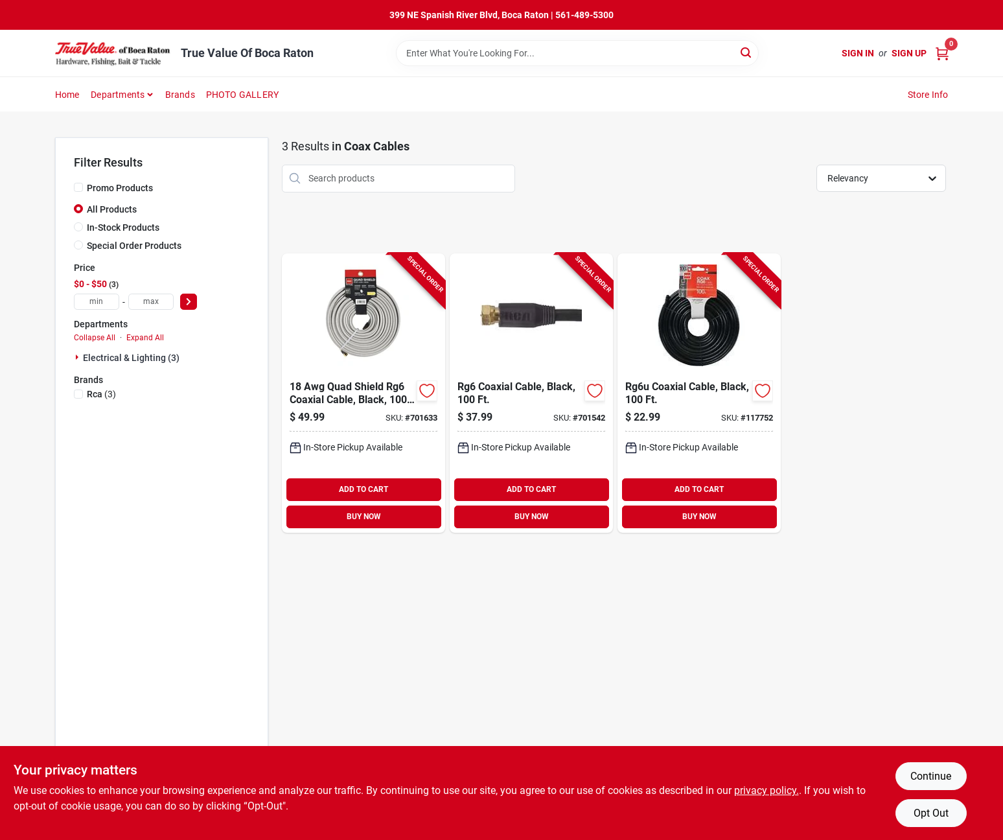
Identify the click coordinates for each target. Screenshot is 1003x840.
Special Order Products (134, 245)
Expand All (145, 337)
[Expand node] (78, 357)
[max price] (151, 302)
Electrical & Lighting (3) (131, 358)
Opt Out (931, 813)
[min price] (96, 302)
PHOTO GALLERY (242, 94)
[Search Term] (577, 53)
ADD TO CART (363, 489)
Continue (930, 776)
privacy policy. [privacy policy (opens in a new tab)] (766, 790)
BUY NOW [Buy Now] (364, 516)
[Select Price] (188, 302)
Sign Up (909, 53)
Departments (117, 94)
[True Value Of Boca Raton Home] (113, 53)
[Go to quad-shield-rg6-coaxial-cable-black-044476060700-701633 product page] (363, 393)
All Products (112, 209)
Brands (180, 94)
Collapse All (94, 337)
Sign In (858, 53)
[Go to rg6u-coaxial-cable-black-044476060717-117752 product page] (699, 393)
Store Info (928, 94)
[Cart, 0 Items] (942, 53)
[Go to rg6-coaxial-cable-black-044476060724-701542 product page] (531, 393)
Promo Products (120, 188)
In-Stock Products (123, 227)
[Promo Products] (78, 187)
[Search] (746, 52)
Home (67, 94)
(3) (101, 394)
